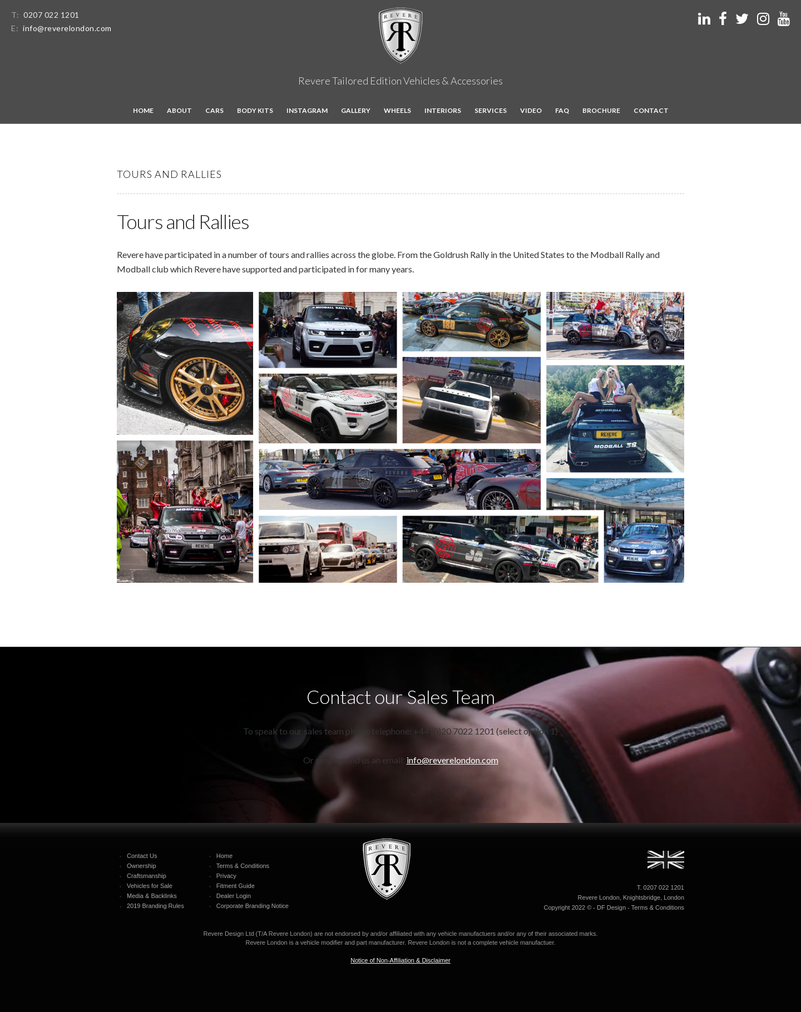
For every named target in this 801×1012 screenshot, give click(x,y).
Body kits (255, 110)
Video (531, 110)
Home (143, 110)
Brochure (601, 110)
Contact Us (142, 855)
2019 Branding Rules (155, 905)
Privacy (226, 875)
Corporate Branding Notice (252, 905)
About (179, 110)
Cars (214, 110)
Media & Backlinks (152, 895)
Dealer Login (233, 895)
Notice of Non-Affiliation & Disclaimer (400, 960)
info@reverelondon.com (67, 28)
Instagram (307, 110)
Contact (651, 110)
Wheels (397, 110)
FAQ (562, 110)
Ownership (141, 865)
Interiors (442, 110)
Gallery (355, 110)
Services (490, 110)
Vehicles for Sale (149, 885)
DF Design (611, 907)
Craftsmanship (146, 875)
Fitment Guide (235, 885)
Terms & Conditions (242, 865)
